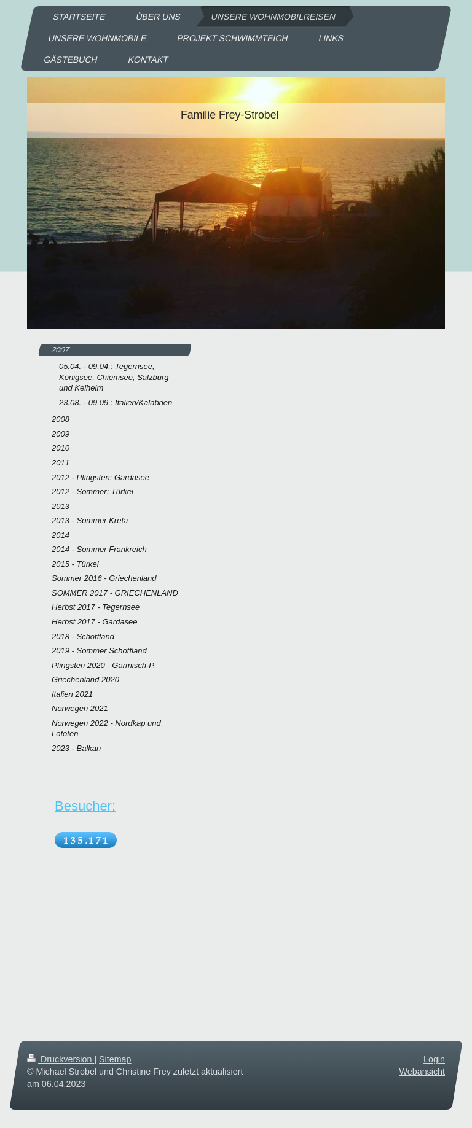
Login (434, 1059)
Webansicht (422, 1071)
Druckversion (60, 1059)
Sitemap (115, 1059)
